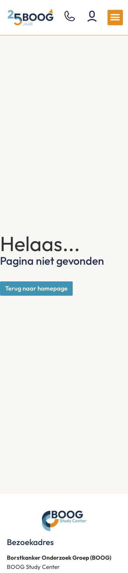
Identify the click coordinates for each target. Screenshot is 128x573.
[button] (115, 17)
